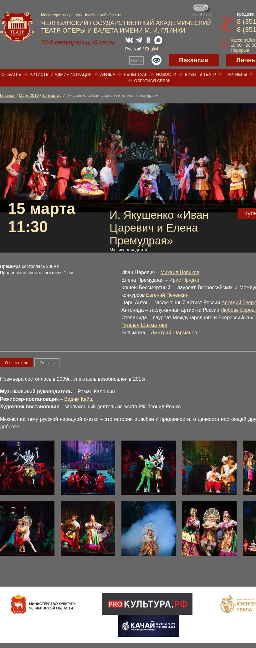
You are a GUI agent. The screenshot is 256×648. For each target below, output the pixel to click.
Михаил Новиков (179, 272)
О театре (11, 74)
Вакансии (194, 60)
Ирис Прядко (184, 280)
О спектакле (16, 362)
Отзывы (46, 362)
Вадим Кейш (78, 399)
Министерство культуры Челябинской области (81, 15)
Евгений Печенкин (167, 295)
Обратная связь (152, 80)
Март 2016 (29, 95)
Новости (166, 74)
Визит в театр (200, 74)
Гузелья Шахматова (144, 325)
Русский (133, 48)
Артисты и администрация (61, 74)
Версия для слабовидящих (156, 60)
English (152, 48)
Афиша (107, 74)
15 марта (50, 95)
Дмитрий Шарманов (174, 332)
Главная (7, 95)
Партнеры (235, 74)
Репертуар (136, 74)
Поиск (136, 60)
